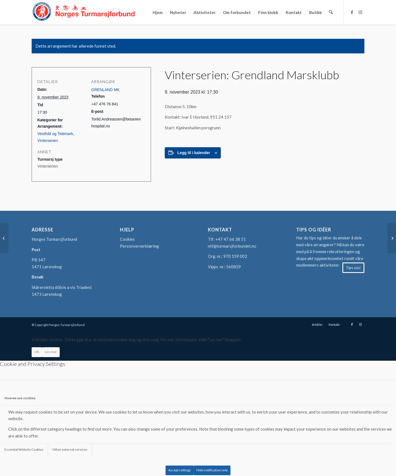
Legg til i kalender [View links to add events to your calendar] (193, 153)
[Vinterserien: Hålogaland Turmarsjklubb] (391, 238)
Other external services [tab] (69, 449)
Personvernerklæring (139, 246)
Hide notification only (212, 470)
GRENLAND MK (105, 89)
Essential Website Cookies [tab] (23, 449)
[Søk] (331, 12)
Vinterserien (47, 140)
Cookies (127, 239)
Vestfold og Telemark (55, 134)
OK (36, 352)
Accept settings (179, 470)
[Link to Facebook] (352, 12)
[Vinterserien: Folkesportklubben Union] (4, 238)
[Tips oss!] (353, 267)
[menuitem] (157, 12)
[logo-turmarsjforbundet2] (84, 12)
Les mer (51, 352)
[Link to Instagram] (360, 12)
